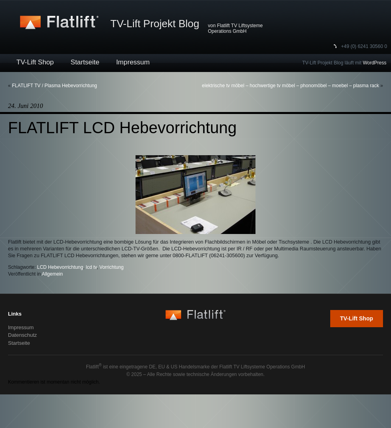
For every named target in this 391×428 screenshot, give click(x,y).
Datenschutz (22, 335)
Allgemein (52, 274)
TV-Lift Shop (35, 62)
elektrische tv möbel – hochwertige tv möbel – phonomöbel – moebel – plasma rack (290, 85)
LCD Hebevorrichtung (60, 267)
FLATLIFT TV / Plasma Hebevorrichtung (54, 85)
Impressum (133, 62)
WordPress (374, 63)
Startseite (85, 62)
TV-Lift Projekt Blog (154, 24)
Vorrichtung (112, 267)
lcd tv (91, 267)
